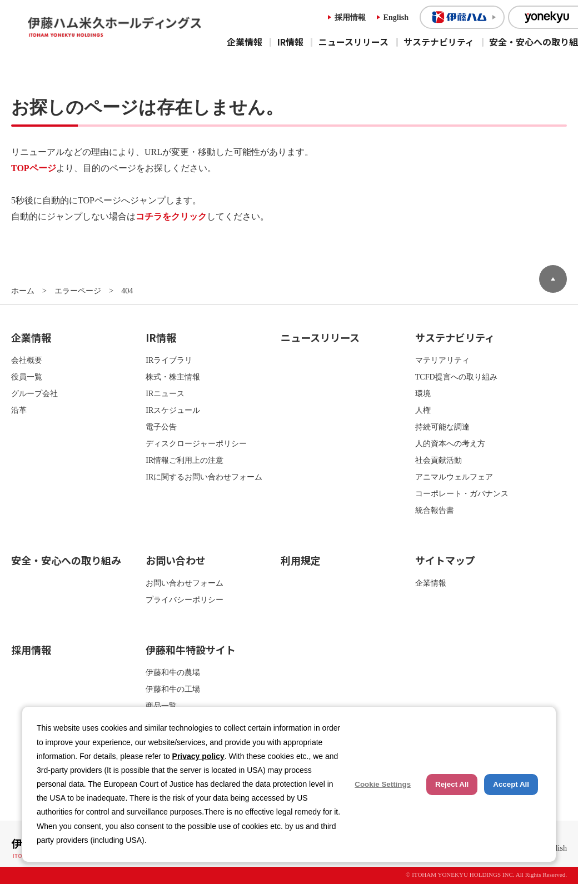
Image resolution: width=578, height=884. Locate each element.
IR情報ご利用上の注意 (184, 460)
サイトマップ (445, 560)
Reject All (452, 784)
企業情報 (244, 41)
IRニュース (165, 393)
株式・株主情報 (173, 376)
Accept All (511, 784)
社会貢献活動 (438, 460)
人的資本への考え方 (450, 443)
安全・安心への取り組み (66, 560)
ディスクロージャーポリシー (196, 443)
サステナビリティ (438, 41)
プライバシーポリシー (184, 599)
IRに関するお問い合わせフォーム (204, 476)
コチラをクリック (171, 216)
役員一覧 (26, 376)
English (395, 17)
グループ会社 (34, 393)
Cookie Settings (383, 784)
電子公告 (161, 426)
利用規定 (301, 560)
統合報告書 (434, 510)
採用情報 (350, 17)
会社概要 (26, 360)
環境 (423, 393)
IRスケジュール (173, 410)
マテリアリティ (442, 360)
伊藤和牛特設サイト (191, 649)
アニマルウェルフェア (454, 476)
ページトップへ (553, 279)
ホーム (22, 290)
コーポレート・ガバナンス (462, 493)
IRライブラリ (169, 360)
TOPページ (33, 168)
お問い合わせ (176, 560)
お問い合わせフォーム (184, 582)
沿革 (19, 410)
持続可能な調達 (442, 426)
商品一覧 (161, 705)
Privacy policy (198, 756)
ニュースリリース (353, 41)
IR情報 (290, 41)
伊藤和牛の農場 (173, 672)
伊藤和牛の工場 (173, 689)
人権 (423, 410)
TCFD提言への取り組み (456, 376)
